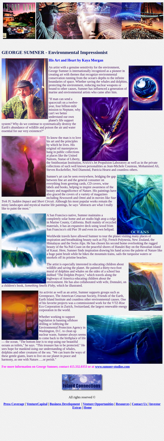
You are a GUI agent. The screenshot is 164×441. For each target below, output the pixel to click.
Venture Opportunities (98, 404)
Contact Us (140, 404)
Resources (123, 404)
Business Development (65, 404)
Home (88, 407)
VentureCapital (37, 404)
